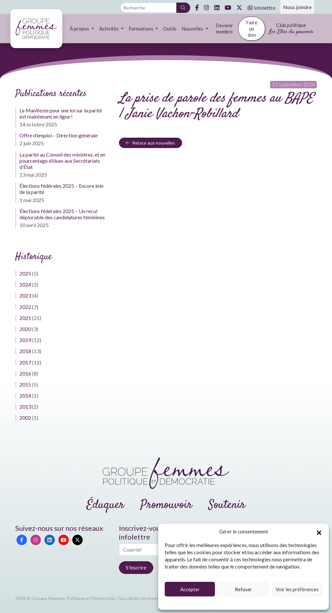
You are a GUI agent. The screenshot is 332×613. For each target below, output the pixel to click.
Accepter (190, 589)
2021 (25, 318)
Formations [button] (141, 29)
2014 (25, 395)
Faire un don (251, 28)
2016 (25, 373)
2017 (25, 362)
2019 (25, 340)
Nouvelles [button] (193, 29)
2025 (25, 273)
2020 (25, 329)
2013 (25, 406)
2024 (25, 284)
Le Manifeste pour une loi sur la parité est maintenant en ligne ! (60, 113)
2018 (25, 351)
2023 (25, 295)
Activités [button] (109, 29)
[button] (319, 532)
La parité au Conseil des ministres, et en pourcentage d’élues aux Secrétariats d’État (62, 160)
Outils (169, 29)
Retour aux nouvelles (150, 143)
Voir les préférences (297, 589)
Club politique (291, 29)
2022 (25, 307)
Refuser (243, 589)
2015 (25, 384)
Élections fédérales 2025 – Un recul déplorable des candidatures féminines (62, 214)
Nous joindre (297, 7)
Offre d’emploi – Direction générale (58, 135)
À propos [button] (80, 29)
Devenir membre (224, 28)
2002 (25, 418)
